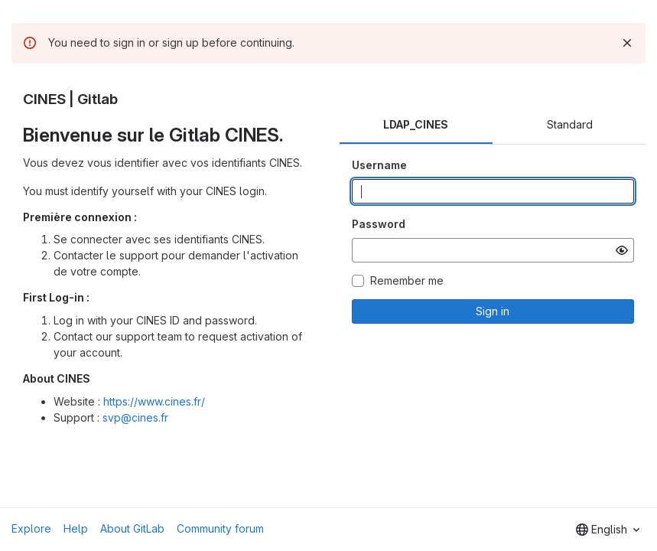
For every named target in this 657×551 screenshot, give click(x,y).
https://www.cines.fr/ (154, 401)
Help (75, 528)
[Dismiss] (627, 43)
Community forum (220, 528)
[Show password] (622, 250)
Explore (31, 528)
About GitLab (132, 528)
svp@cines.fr (135, 417)
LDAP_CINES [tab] (415, 124)
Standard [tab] (570, 124)
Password (378, 223)
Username (379, 164)
